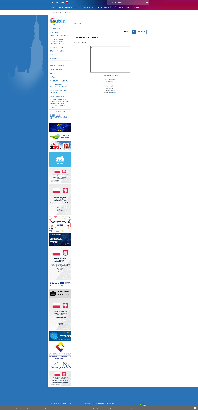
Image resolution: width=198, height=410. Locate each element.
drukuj (84, 42)
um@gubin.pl (112, 92)
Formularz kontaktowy (98, 403)
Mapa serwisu (87, 403)
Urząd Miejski (68, 12)
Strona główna (59, 12)
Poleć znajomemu (110, 403)
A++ (62, 2)
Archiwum (141, 32)
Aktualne (127, 32)
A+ (57, 2)
